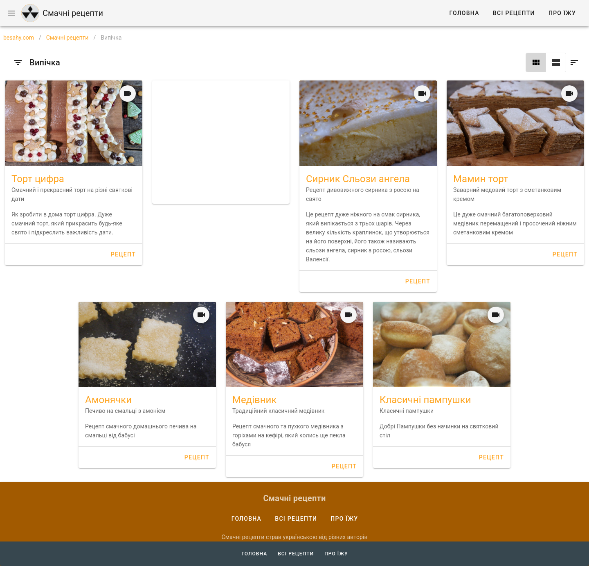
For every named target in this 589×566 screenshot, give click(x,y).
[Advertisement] (221, 142)
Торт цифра (37, 179)
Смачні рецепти (67, 37)
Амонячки (108, 400)
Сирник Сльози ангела (358, 179)
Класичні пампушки (425, 400)
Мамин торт (480, 179)
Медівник (254, 400)
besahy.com (18, 37)
